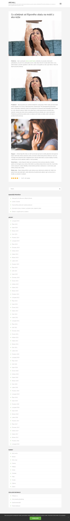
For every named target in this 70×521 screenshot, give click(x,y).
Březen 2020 (15, 380)
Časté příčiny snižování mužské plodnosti (22, 205)
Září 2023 (14, 271)
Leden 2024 (15, 261)
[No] (68, 517)
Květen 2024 (15, 251)
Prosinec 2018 (15, 404)
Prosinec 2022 (15, 294)
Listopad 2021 (15, 320)
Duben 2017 (15, 434)
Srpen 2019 (15, 400)
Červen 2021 (15, 334)
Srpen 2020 (15, 367)
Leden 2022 (15, 317)
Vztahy (13, 480)
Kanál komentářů (16, 502)
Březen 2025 (15, 231)
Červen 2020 (15, 370)
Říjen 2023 (15, 267)
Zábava (14, 483)
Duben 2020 (15, 377)
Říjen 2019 (15, 397)
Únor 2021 (14, 347)
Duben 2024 (15, 254)
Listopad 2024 (15, 241)
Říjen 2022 (15, 301)
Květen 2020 (15, 374)
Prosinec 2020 (15, 354)
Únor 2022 (14, 314)
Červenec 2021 (15, 330)
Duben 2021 (15, 340)
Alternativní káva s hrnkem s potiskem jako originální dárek (26, 208)
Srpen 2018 (15, 410)
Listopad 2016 (15, 444)
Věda (13, 476)
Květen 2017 (15, 430)
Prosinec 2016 (15, 440)
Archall (12, 2)
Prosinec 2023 (15, 264)
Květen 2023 (15, 284)
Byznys (14, 456)
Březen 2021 (15, 344)
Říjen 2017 (15, 424)
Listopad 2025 (15, 221)
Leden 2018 (15, 417)
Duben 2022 (15, 311)
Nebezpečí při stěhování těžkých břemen (22, 198)
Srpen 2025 (15, 227)
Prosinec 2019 (15, 390)
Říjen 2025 (15, 224)
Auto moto (15, 453)
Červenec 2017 (15, 427)
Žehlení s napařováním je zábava (20, 211)
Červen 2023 (15, 281)
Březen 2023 (15, 291)
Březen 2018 (15, 414)
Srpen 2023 (15, 274)
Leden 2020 (15, 387)
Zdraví (13, 486)
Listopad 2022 (15, 297)
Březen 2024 (15, 257)
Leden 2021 (15, 350)
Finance (14, 463)
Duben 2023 (15, 287)
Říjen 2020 (15, 360)
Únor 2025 (14, 234)
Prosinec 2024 (15, 237)
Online (13, 470)
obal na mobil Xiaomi (30, 61)
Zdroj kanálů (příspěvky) (18, 499)
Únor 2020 (14, 384)
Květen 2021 (15, 337)
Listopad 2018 (15, 407)
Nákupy (14, 466)
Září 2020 (14, 364)
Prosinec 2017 (15, 420)
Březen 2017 (15, 437)
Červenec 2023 (15, 277)
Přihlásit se (15, 496)
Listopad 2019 (15, 394)
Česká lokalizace (16, 506)
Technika (14, 473)
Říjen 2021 (15, 324)
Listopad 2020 (15, 357)
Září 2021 (14, 327)
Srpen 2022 (15, 304)
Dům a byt (14, 460)
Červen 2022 (15, 307)
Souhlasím (35, 518)
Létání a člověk (16, 201)
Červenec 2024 (15, 247)
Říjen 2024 (15, 244)
